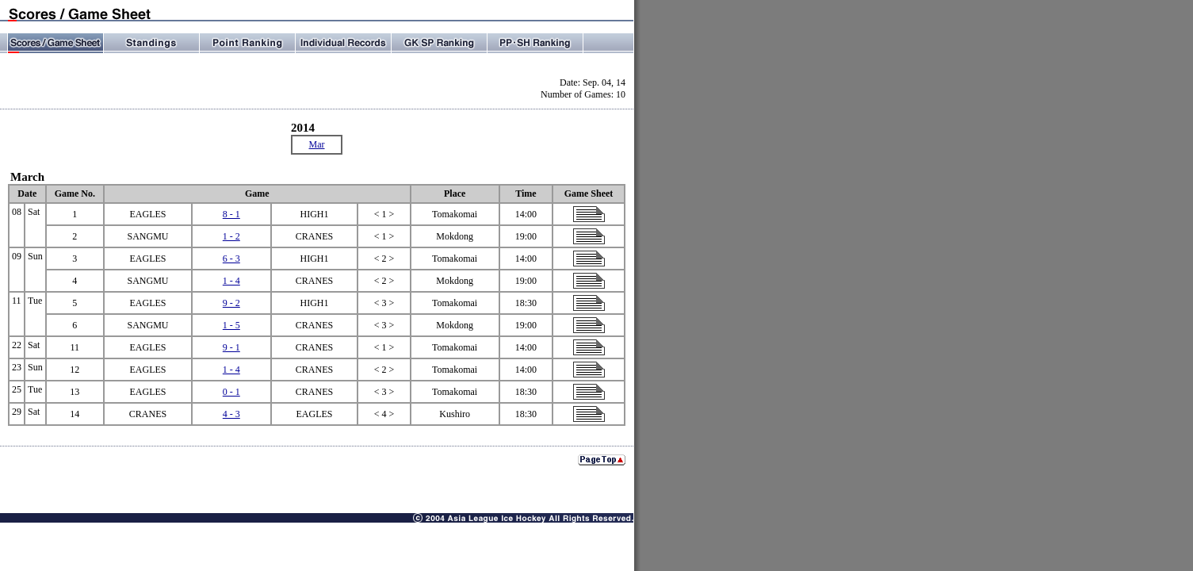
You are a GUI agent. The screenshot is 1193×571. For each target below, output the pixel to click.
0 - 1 (231, 391)
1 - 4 (231, 280)
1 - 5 (231, 325)
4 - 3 (231, 414)
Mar (317, 144)
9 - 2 (231, 302)
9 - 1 (231, 347)
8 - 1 (231, 214)
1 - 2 (231, 236)
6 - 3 (231, 258)
